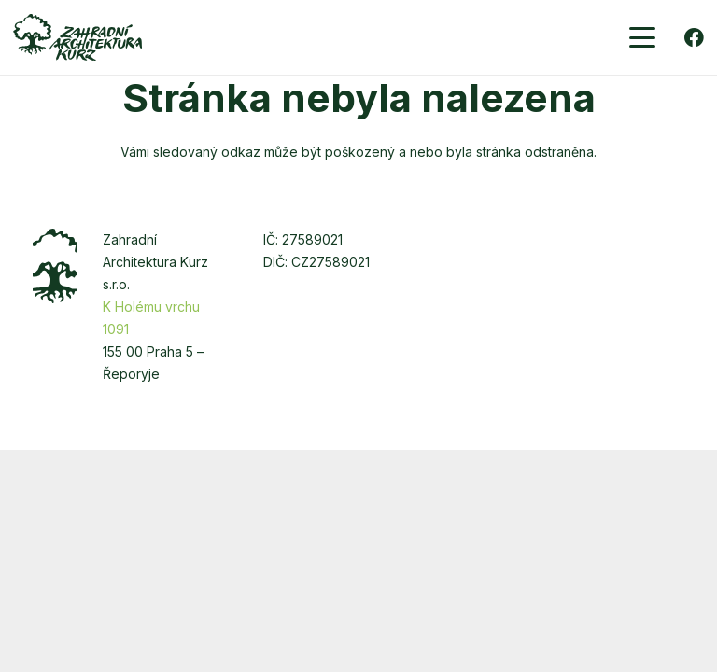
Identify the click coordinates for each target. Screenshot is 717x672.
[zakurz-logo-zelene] (77, 37)
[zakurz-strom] (55, 266)
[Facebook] (694, 38)
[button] (642, 37)
